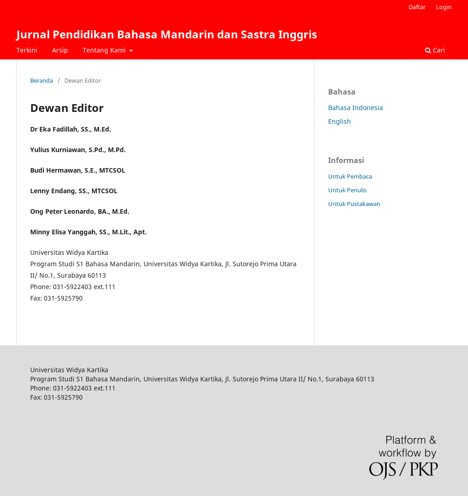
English (339, 121)
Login (444, 7)
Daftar (417, 7)
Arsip (60, 50)
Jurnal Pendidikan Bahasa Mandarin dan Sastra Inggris (166, 34)
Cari (435, 50)
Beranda (41, 80)
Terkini (26, 50)
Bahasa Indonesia (355, 107)
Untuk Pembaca (350, 176)
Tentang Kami (105, 50)
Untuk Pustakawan (354, 204)
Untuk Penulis (347, 190)
